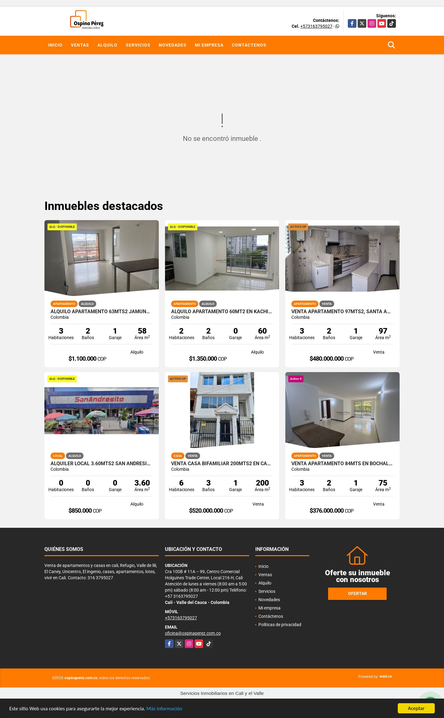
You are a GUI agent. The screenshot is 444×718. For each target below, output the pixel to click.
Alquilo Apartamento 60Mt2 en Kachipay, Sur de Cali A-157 (222, 311)
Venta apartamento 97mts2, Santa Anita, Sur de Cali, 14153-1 (342, 311)
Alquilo (107, 45)
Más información (164, 709)
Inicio (55, 45)
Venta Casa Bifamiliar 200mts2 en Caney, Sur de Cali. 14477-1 (222, 463)
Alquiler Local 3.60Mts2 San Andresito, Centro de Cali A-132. (102, 463)
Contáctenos (249, 45)
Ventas (80, 45)
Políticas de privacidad (279, 624)
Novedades (173, 45)
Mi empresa (209, 45)
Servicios (138, 45)
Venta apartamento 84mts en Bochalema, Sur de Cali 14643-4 (342, 463)
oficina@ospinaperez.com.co (193, 633)
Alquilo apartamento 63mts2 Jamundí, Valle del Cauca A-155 (102, 311)
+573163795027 (316, 26)
